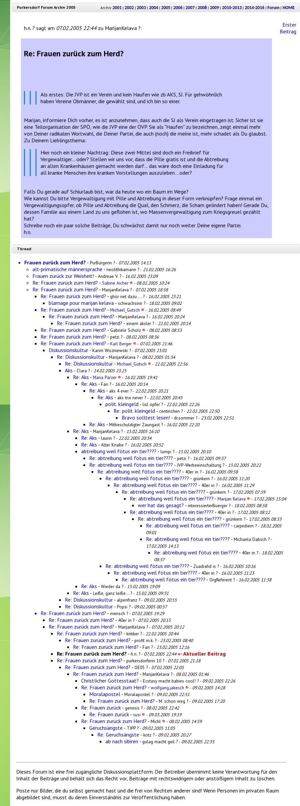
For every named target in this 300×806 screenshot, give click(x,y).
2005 (165, 7)
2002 (129, 7)
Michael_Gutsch (127, 310)
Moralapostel (104, 694)
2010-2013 (232, 7)
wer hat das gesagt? (161, 505)
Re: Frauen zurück (101, 707)
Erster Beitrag (288, 28)
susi (139, 715)
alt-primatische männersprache (67, 269)
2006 (177, 7)
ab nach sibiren (121, 741)
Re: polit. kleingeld (134, 410)
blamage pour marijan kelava (81, 302)
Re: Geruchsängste (118, 734)
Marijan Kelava (234, 499)
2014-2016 (254, 7)
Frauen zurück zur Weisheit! (63, 275)
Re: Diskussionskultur (81, 356)
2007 (190, 7)
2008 (202, 7)
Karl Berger (123, 344)
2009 (214, 7)
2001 (117, 7)
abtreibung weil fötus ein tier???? (118, 451)
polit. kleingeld (122, 404)
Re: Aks (81, 377)
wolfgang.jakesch (170, 688)
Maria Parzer (107, 377)
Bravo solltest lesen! (146, 417)
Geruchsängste (106, 727)
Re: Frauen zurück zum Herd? (65, 282)
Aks (69, 370)
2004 (153, 7)
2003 (141, 7)
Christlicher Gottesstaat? (110, 680)
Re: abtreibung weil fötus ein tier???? (131, 458)
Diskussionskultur (68, 350)
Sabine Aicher (117, 283)
